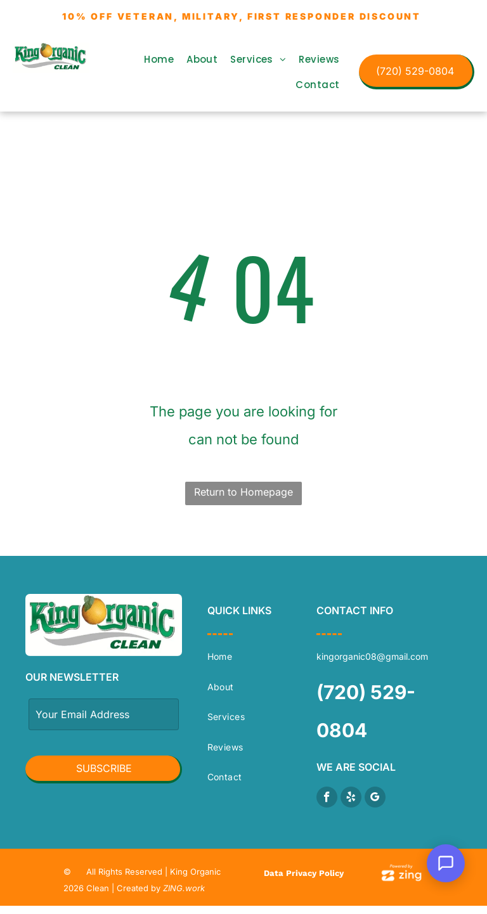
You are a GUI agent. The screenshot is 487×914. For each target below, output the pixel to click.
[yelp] (351, 799)
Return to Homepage (243, 492)
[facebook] (326, 799)
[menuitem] (159, 59)
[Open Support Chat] (446, 863)
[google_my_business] (375, 799)
